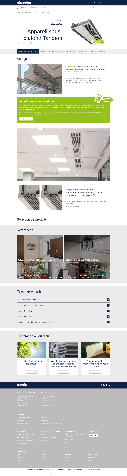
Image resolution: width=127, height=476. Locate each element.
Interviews (44, 440)
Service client (69, 439)
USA (18, 460)
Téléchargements (71, 51)
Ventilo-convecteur (22, 423)
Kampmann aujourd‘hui (97, 51)
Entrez (96, 66)
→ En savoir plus (27, 119)
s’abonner (94, 435)
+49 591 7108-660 (22, 403)
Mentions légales (31, 469)
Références (83, 51)
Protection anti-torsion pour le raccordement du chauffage (84, 192)
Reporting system (95, 469)
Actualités (44, 434)
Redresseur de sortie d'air (73, 187)
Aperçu (43, 51)
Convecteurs (44, 420)
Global (19, 454)
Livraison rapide (77, 72)
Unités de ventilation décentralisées (50, 423)
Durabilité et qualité (22, 443)
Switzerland (68, 454)
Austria (43, 454)
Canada (19, 457)
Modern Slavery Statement (81, 469)
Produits (26, 12)
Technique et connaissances (49, 437)
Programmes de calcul (55, 51)
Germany (43, 457)
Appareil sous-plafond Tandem (28, 51)
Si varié (67, 72)
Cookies (69, 469)
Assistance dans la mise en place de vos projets (75, 435)
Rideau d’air (32, 12)
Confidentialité (61, 469)
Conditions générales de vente (46, 469)
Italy (42, 460)
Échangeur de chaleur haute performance (79, 190)
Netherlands (92, 457)
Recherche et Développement (26, 440)
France (90, 460)
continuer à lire (31, 372)
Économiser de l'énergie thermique (76, 69)
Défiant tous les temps (97, 69)
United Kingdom (93, 454)
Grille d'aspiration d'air (87, 195)
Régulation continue (85, 66)
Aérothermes (21, 420)
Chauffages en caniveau (24, 417)
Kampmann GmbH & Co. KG (25, 434)
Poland (67, 457)
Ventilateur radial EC (72, 195)
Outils (66, 442)
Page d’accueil (20, 12)
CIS (66, 460)
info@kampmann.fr (22, 405)
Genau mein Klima (22, 437)
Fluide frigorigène (70, 66)
